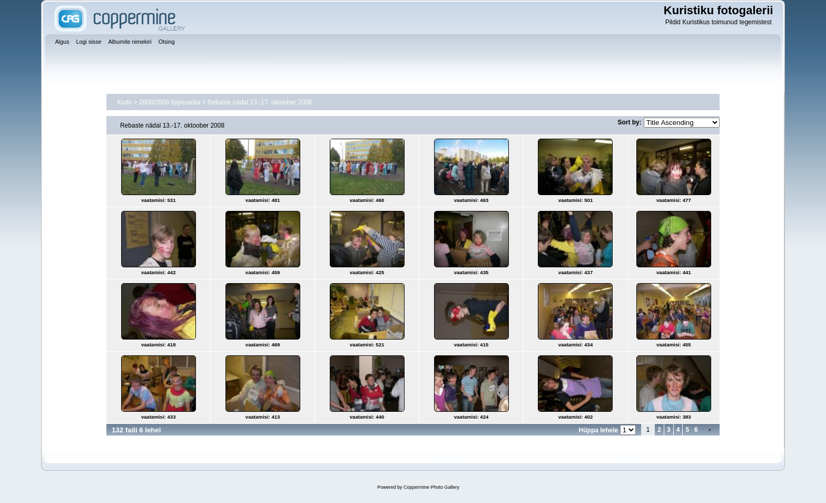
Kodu (124, 102)
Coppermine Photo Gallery (431, 487)
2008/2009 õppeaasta (169, 102)
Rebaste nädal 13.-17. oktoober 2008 (260, 102)
